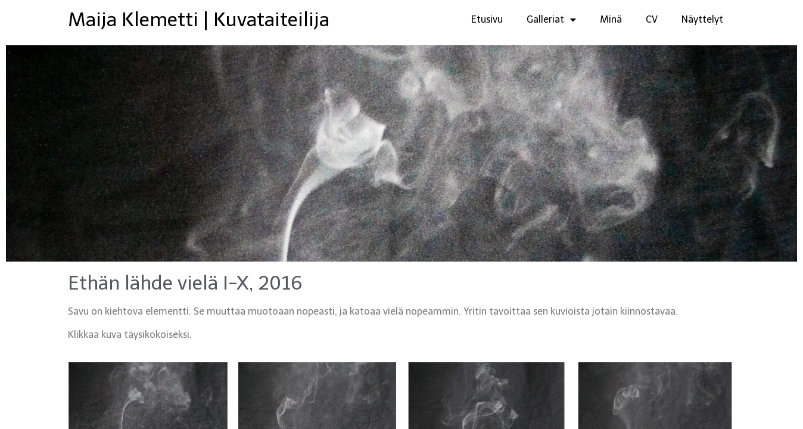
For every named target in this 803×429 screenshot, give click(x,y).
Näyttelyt (702, 19)
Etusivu (487, 19)
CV (652, 19)
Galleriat (551, 19)
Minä (611, 19)
